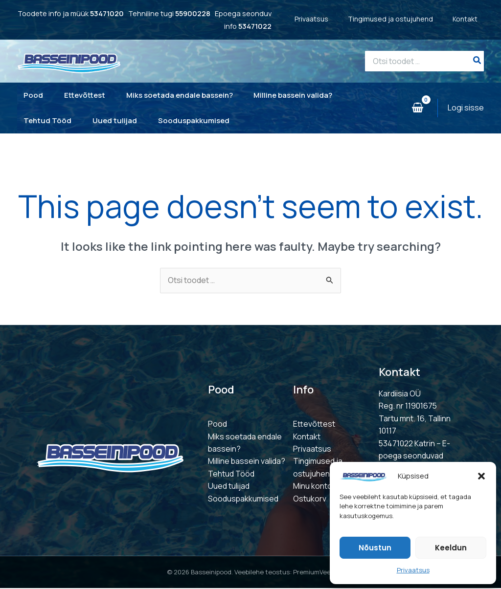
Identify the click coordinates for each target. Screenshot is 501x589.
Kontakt (471, 18)
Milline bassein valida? (247, 462)
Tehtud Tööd (231, 474)
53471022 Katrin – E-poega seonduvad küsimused (415, 456)
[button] (481, 476)
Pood (217, 424)
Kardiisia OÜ (400, 393)
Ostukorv (309, 499)
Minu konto (312, 486)
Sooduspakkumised (243, 499)
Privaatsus (413, 570)
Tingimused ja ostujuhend (396, 18)
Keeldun (451, 548)
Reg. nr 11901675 (408, 406)
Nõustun (375, 548)
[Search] (477, 61)
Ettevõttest (314, 424)
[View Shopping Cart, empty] (417, 107)
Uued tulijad (229, 486)
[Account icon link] (466, 108)
